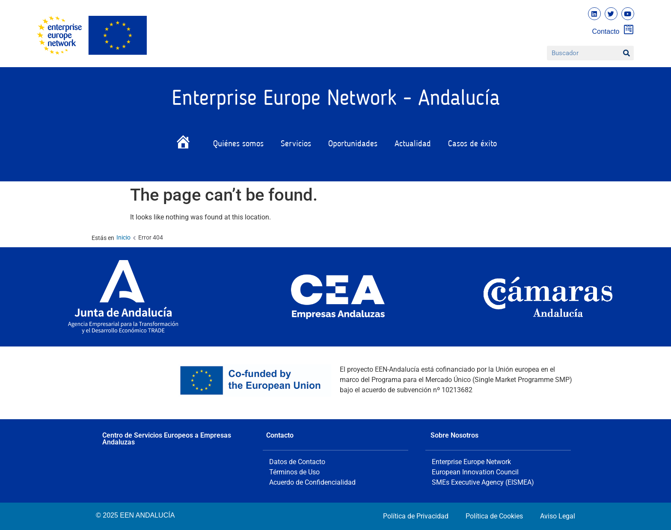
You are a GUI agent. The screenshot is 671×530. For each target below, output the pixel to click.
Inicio (123, 237)
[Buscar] (626, 53)
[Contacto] (628, 29)
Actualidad (413, 144)
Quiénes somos (238, 144)
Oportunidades (352, 144)
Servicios (296, 144)
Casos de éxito (472, 144)
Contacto (605, 31)
